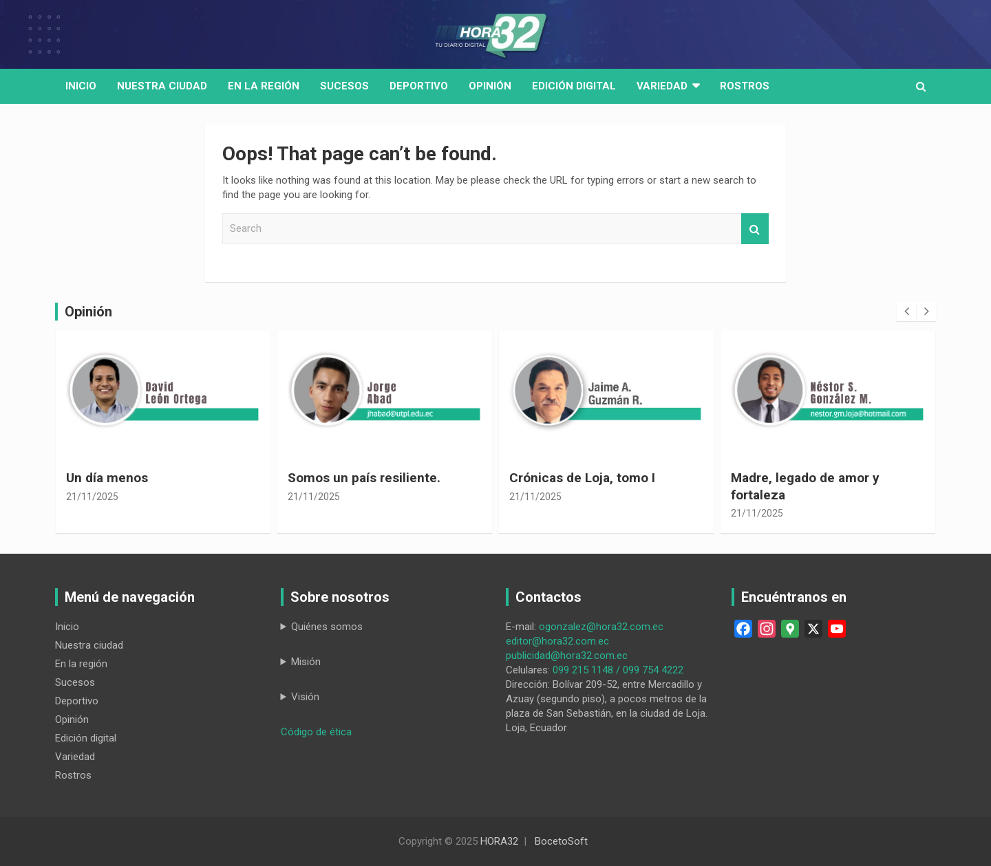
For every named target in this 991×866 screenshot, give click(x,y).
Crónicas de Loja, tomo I (582, 478)
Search (755, 228)
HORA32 (499, 841)
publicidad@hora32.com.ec (567, 655)
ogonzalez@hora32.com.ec (601, 626)
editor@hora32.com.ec (557, 641)
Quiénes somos (327, 626)
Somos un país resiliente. (364, 478)
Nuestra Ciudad (162, 86)
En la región (263, 86)
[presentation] (906, 311)
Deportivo (419, 86)
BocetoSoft (561, 841)
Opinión (490, 86)
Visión (305, 697)
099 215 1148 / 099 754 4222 (618, 670)
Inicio (80, 86)
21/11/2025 (92, 496)
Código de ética (316, 732)
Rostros (744, 86)
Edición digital (574, 86)
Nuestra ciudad (89, 645)
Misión (306, 662)
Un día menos (107, 478)
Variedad (662, 86)
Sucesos (344, 86)
